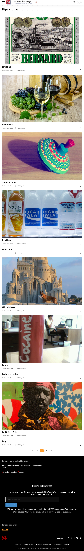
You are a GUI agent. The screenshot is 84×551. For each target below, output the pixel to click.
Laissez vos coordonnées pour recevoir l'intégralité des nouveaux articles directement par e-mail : (42, 493)
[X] (68, 538)
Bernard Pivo (6, 66)
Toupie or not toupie (9, 182)
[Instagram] (71, 538)
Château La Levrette (9, 307)
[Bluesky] (77, 538)
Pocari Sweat (6, 240)
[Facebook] (66, 538)
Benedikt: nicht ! (7, 249)
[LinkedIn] (74, 538)
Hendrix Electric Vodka (9, 432)
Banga (4, 441)
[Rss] (80, 538)
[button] (4, 2)
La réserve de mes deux (10, 374)
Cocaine (5, 365)
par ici (5, 529)
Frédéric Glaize (8, 70)
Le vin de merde (7, 124)
